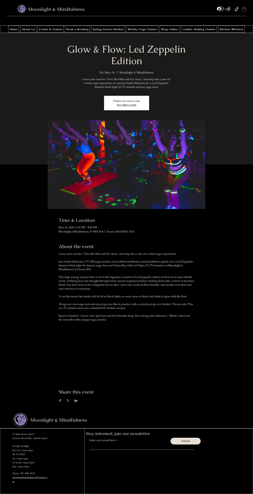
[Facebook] (229, 9)
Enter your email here (102, 440)
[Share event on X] (68, 400)
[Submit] (186, 441)
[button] (244, 9)
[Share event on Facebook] (60, 400)
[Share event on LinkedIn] (75, 400)
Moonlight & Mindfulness (56, 9)
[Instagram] (221, 9)
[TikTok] (237, 9)
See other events (126, 105)
